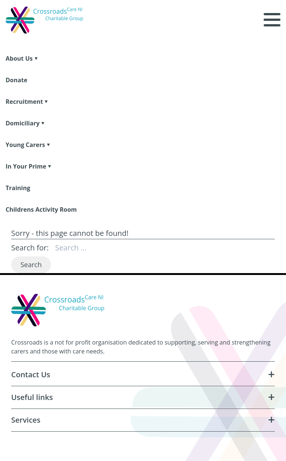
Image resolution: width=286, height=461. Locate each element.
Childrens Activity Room (41, 209)
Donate (16, 80)
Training (18, 188)
